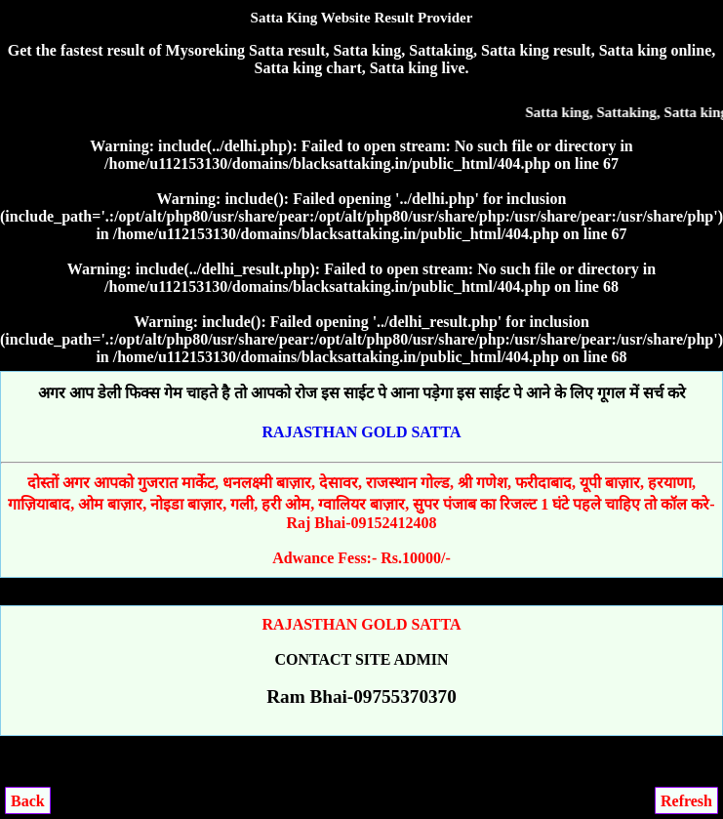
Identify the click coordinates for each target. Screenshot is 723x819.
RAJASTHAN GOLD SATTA (362, 432)
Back (28, 801)
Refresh (686, 801)
